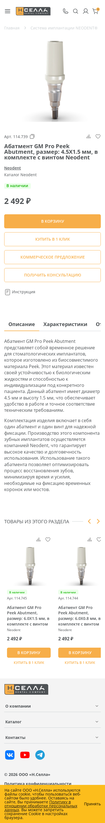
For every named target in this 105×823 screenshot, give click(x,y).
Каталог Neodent (20, 174)
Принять (92, 804)
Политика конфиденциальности (37, 783)
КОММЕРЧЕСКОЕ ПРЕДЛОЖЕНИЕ (52, 257)
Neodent (12, 168)
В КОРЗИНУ (28, 652)
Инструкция (19, 291)
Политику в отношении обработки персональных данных (40, 805)
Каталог (13, 721)
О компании (18, 706)
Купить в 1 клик (52, 239)
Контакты (15, 737)
